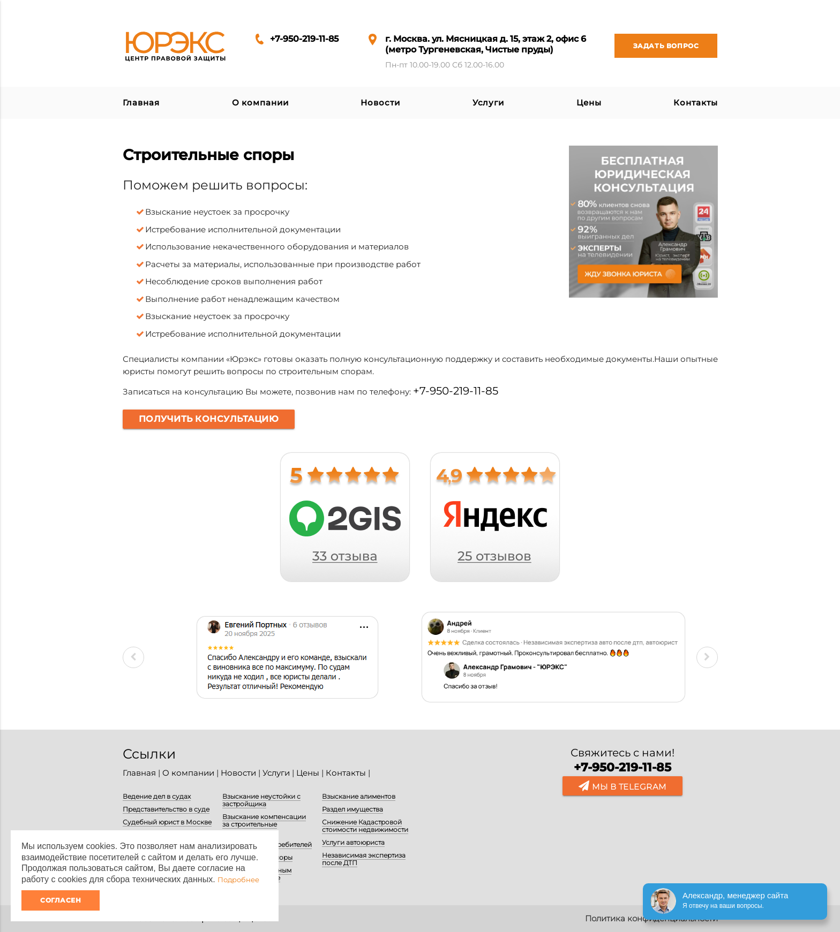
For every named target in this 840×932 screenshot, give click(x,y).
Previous (133, 657)
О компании (260, 102)
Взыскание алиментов (358, 796)
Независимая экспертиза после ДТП (364, 859)
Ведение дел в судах (157, 796)
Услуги (488, 102)
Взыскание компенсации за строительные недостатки (264, 824)
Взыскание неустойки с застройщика (261, 800)
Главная (141, 102)
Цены (589, 102)
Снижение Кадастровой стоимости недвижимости (365, 826)
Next (707, 657)
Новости (380, 102)
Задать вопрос (656, 46)
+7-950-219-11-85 (304, 39)
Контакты (695, 102)
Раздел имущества (352, 809)
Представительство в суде (166, 809)
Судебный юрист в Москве (167, 822)
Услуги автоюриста (353, 842)
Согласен (60, 900)
